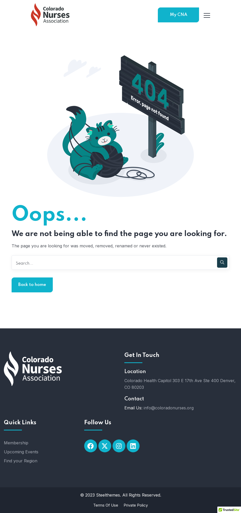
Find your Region (20, 460)
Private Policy (136, 505)
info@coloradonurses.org (169, 407)
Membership (16, 442)
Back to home (32, 285)
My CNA (178, 15)
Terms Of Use (105, 505)
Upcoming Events (21, 451)
